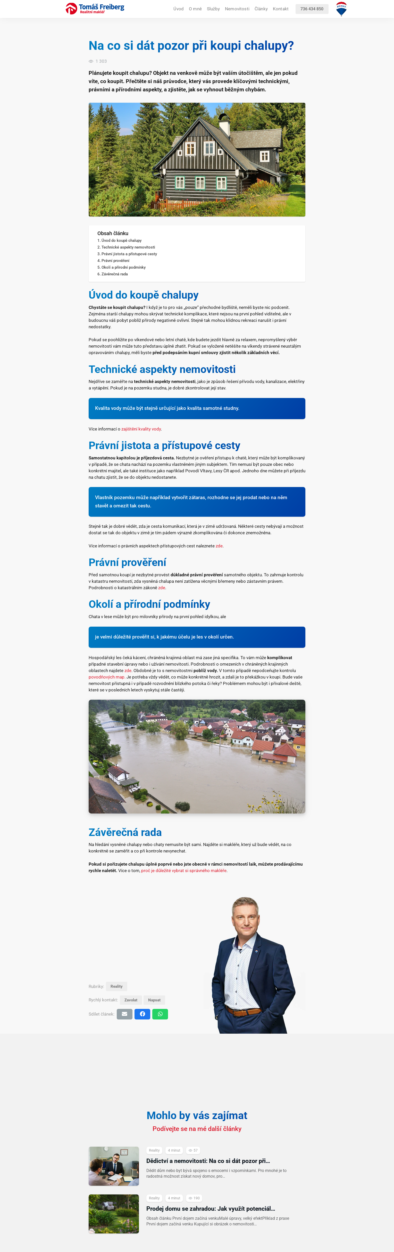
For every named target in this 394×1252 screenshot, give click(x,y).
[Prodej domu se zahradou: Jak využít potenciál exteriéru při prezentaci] (197, 1213)
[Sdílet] (142, 1014)
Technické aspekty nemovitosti (128, 247)
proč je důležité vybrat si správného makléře (184, 870)
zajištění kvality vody (141, 429)
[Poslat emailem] (124, 1014)
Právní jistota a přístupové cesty (129, 254)
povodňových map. (107, 677)
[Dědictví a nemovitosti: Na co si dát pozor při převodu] (197, 1166)
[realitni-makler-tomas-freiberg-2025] (95, 8)
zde (219, 545)
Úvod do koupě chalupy (121, 240)
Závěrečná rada (115, 274)
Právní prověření (115, 260)
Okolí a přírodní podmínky (124, 267)
